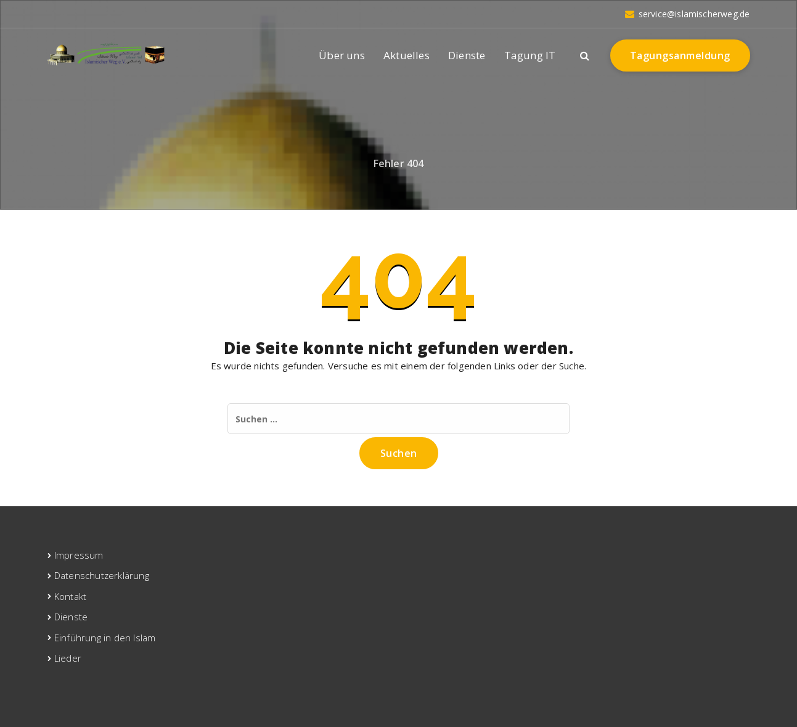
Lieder (67, 658)
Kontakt (70, 596)
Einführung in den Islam (105, 637)
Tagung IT (530, 55)
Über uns (342, 55)
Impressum (79, 555)
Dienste (466, 55)
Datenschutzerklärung (101, 575)
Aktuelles (406, 55)
